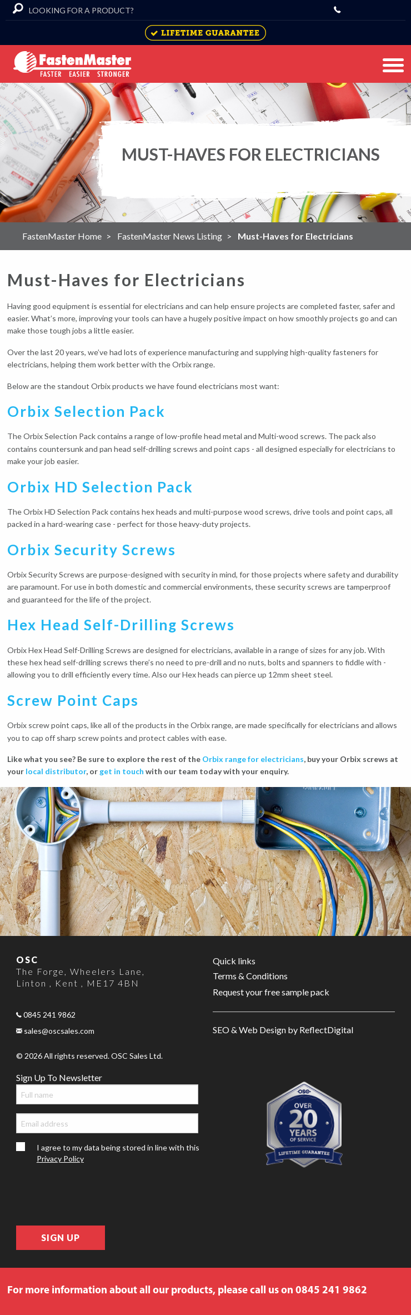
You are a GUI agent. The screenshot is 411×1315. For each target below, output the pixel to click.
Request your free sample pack (271, 992)
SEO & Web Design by (283, 1030)
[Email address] (107, 1123)
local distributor (56, 771)
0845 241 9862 (46, 1014)
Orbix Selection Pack (86, 411)
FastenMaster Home (62, 236)
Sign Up (60, 1237)
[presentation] (100, 1195)
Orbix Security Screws (91, 550)
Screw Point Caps (73, 700)
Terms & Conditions (250, 975)
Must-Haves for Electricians (295, 236)
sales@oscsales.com (55, 1031)
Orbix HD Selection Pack (100, 487)
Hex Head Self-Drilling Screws (121, 625)
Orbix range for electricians (253, 759)
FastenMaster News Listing (169, 236)
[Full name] (107, 1094)
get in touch (121, 771)
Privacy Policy (60, 1158)
